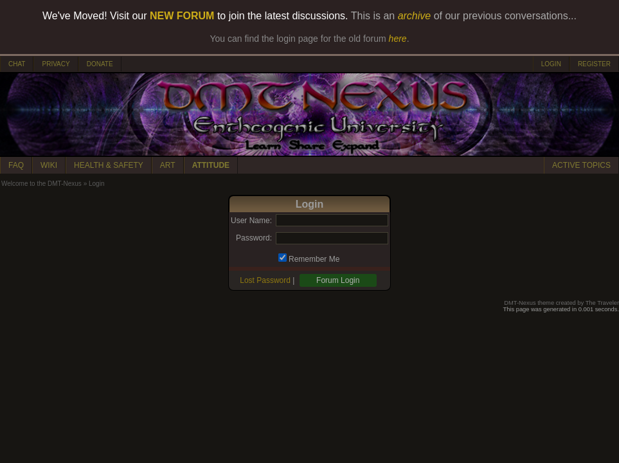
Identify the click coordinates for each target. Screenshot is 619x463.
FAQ (16, 165)
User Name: (251, 220)
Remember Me (314, 259)
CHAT (16, 64)
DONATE (100, 64)
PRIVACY (55, 64)
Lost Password (265, 280)
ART (167, 165)
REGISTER (594, 64)
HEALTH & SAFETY (108, 165)
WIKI (48, 165)
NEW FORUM (182, 15)
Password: (254, 237)
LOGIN (551, 64)
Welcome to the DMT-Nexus (41, 183)
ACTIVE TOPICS (581, 165)
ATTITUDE (210, 165)
